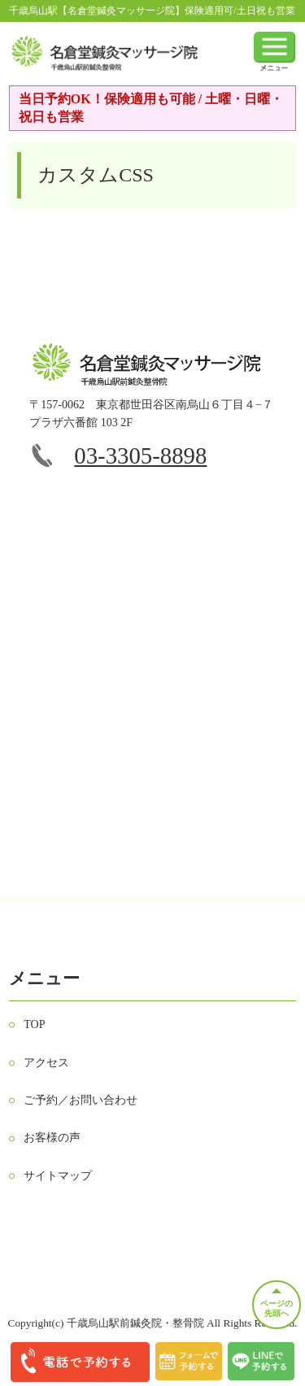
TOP (34, 1024)
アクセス (46, 1063)
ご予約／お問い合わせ (80, 1100)
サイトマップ (58, 1176)
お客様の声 (52, 1137)
